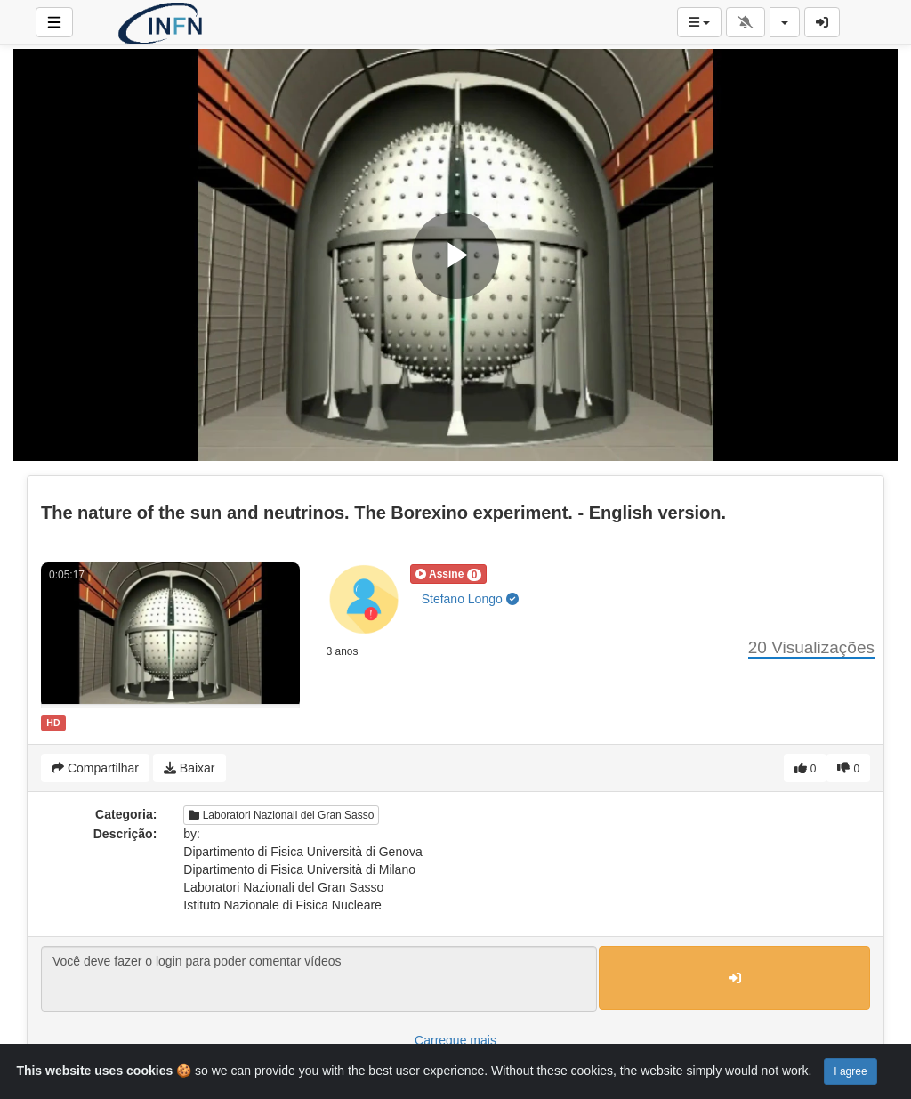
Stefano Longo (470, 599)
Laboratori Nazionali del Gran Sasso (281, 815)
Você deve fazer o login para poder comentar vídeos (319, 979)
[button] (449, 574)
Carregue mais (455, 1040)
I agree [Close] (850, 1071)
